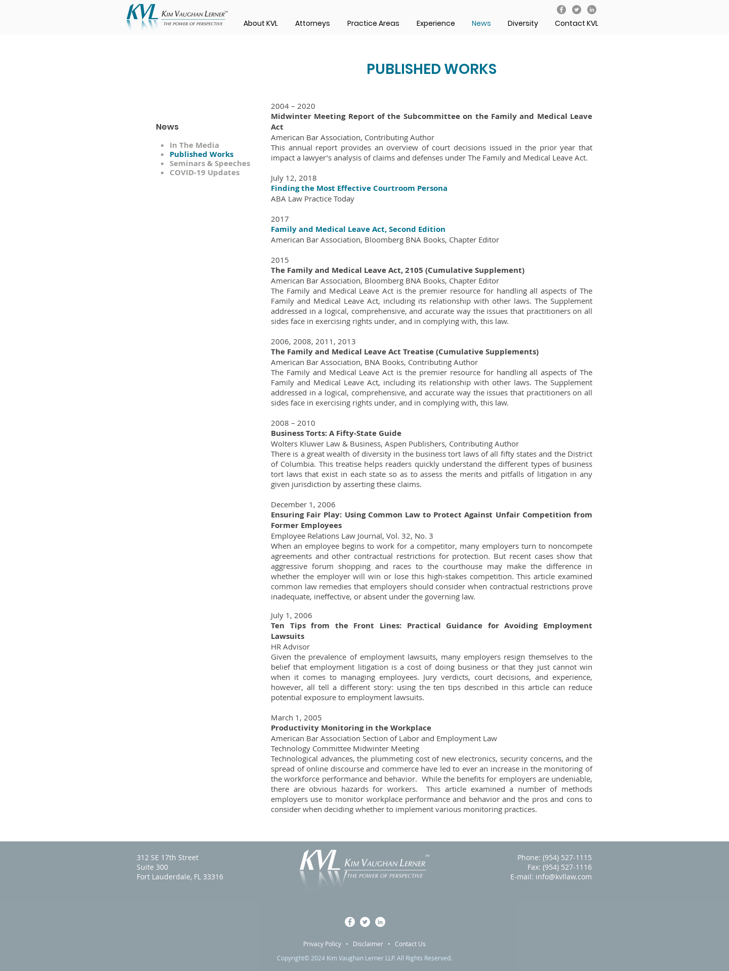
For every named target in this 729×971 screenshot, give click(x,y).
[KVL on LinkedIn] (591, 9)
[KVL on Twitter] (576, 9)
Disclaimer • (374, 944)
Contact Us (410, 944)
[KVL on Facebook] (561, 9)
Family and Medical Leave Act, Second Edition (358, 229)
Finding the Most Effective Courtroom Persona (359, 188)
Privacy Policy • (328, 944)
